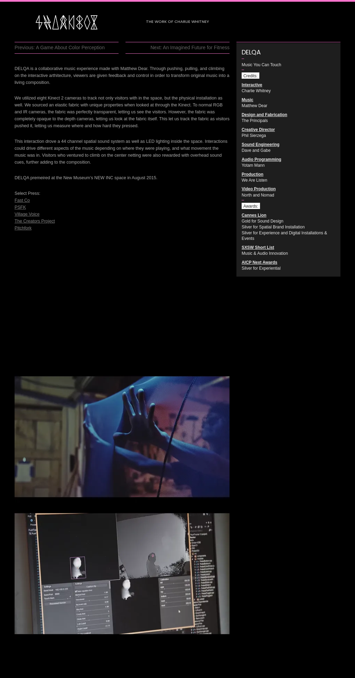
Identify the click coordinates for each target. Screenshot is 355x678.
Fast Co (22, 200)
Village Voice (27, 214)
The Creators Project (35, 221)
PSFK (20, 207)
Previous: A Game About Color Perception (60, 47)
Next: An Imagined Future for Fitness (190, 47)
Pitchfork (23, 228)
